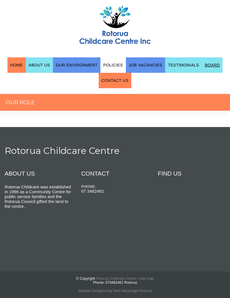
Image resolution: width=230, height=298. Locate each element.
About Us (39, 65)
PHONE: (88, 186)
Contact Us (115, 80)
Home (16, 65)
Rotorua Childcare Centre (116, 279)
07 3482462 (92, 191)
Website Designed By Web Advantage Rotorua (115, 291)
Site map (147, 279)
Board (212, 65)
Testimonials (183, 65)
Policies (113, 65)
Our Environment (77, 65)
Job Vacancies (145, 65)
